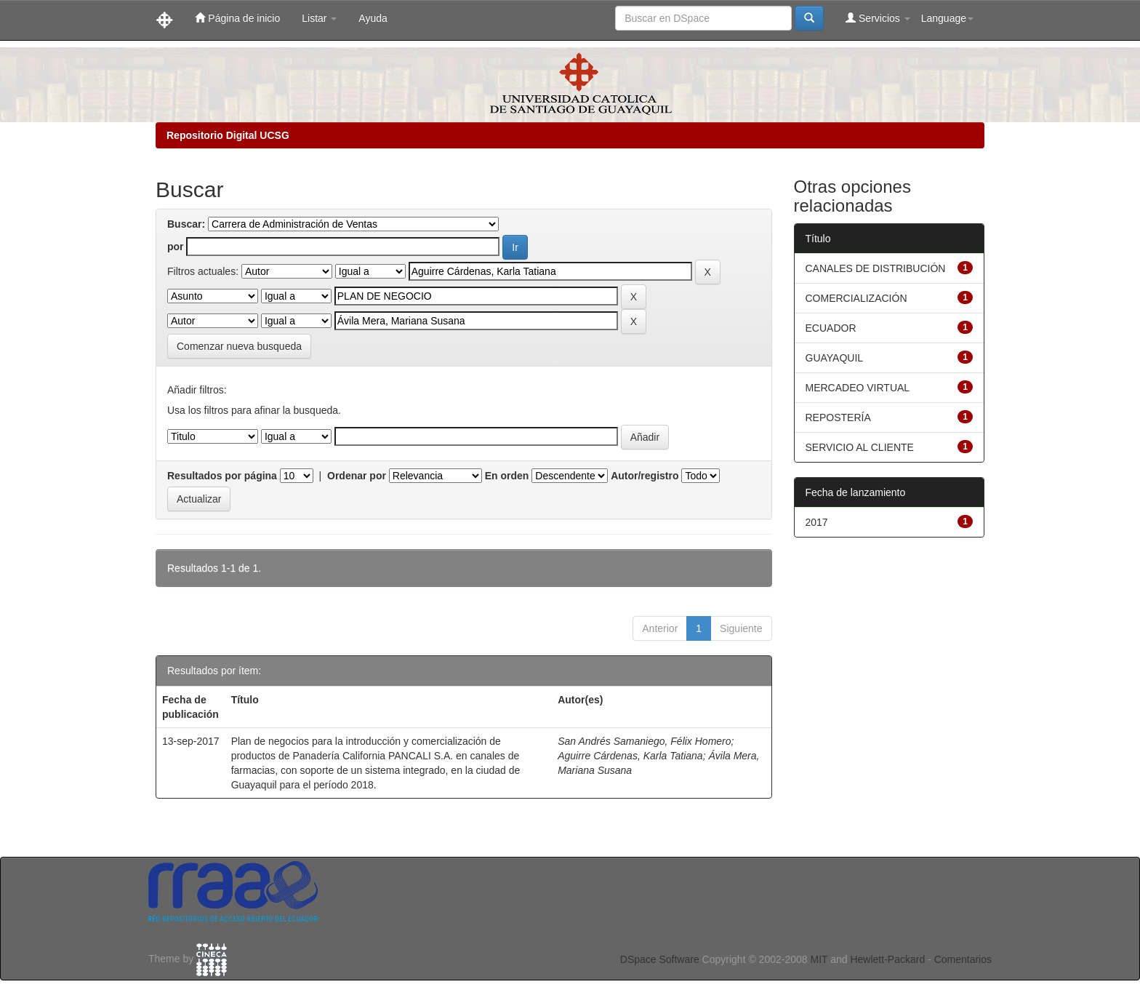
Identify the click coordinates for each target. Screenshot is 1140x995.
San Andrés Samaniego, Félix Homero (644, 741)
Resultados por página (222, 475)
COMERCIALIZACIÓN (856, 298)
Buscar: (186, 224)
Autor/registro (644, 475)
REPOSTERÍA (838, 417)
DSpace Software (659, 959)
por (175, 246)
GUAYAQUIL (835, 358)
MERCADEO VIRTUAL (858, 387)
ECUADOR (831, 328)
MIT (818, 959)
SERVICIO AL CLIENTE (860, 447)
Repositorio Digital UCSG (227, 135)
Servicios (878, 18)
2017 (817, 522)
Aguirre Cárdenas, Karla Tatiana (630, 756)
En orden (507, 475)
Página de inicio (237, 18)
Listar (319, 18)
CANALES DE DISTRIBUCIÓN (876, 268)
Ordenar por (356, 475)
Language (947, 18)
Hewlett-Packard (887, 959)
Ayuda (372, 18)
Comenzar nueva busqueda (239, 346)
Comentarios (963, 959)
